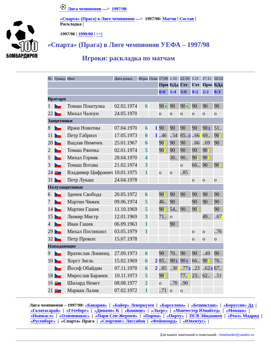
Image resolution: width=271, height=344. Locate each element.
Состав (186, 18)
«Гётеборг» (77, 310)
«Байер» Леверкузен (133, 305)
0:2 (195, 91)
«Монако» (236, 310)
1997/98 (119, 8)
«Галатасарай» (45, 310)
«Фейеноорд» (163, 321)
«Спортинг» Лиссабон (122, 321)
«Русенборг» (42, 321)
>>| (99, 33)
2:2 (206, 91)
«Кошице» (135, 310)
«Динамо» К (106, 310)
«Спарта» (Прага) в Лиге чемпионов (97, 18)
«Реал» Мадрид (243, 315)
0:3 (217, 91)
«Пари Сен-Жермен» (116, 315)
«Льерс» (159, 310)
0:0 (162, 91)
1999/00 (85, 33)
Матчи (169, 18)
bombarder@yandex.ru (236, 335)
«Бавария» (96, 305)
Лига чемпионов (80, 8)
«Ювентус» (194, 321)
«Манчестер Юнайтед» (197, 310)
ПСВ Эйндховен (205, 315)
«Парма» (152, 315)
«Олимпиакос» (74, 315)
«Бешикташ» (204, 305)
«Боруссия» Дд (238, 305)
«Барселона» (172, 305)
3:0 (183, 91)
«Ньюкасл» (42, 315)
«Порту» (175, 315)
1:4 (173, 91)
